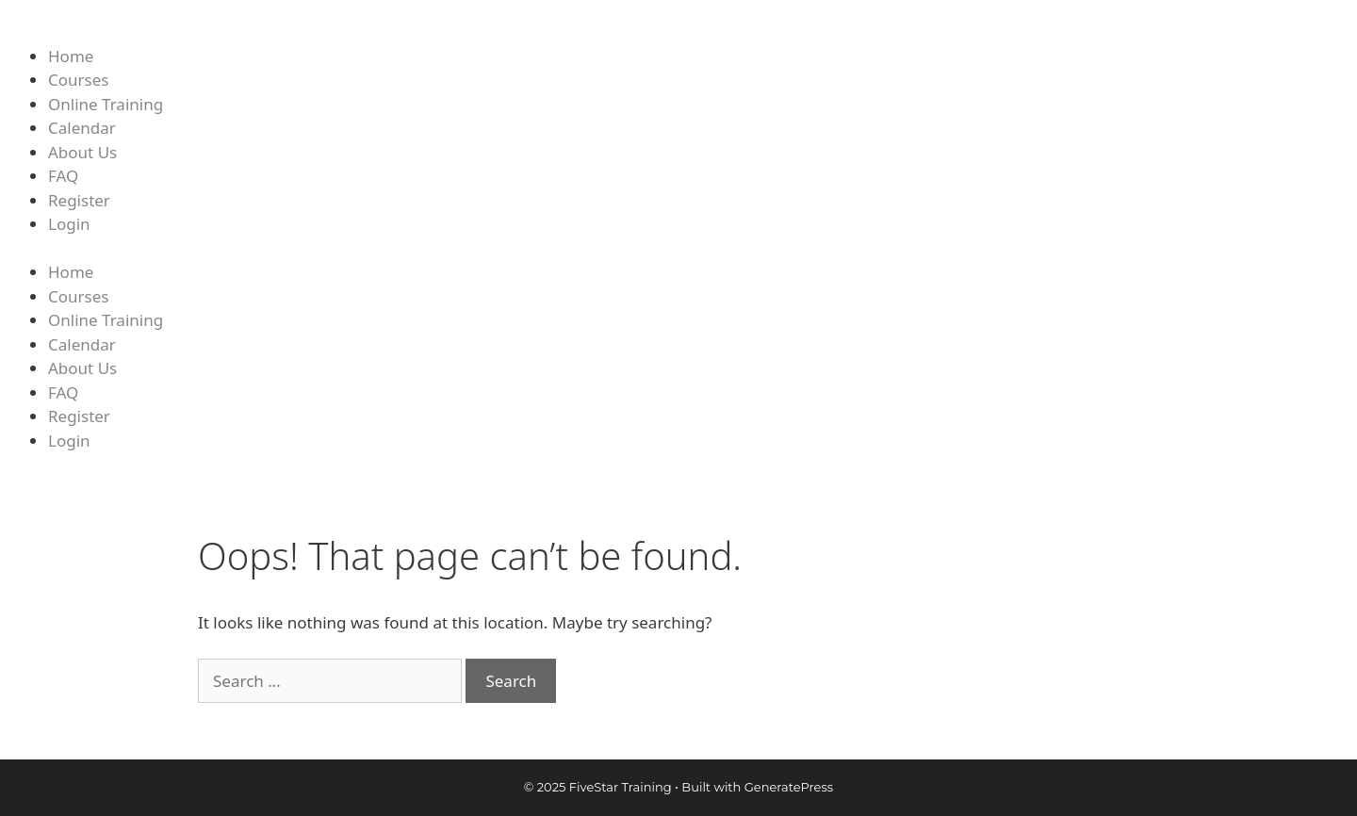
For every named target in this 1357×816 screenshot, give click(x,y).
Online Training (105, 104)
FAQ (63, 176)
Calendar (82, 128)
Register (79, 200)
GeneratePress (788, 786)
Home (70, 56)
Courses (78, 79)
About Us (82, 152)
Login (69, 224)
